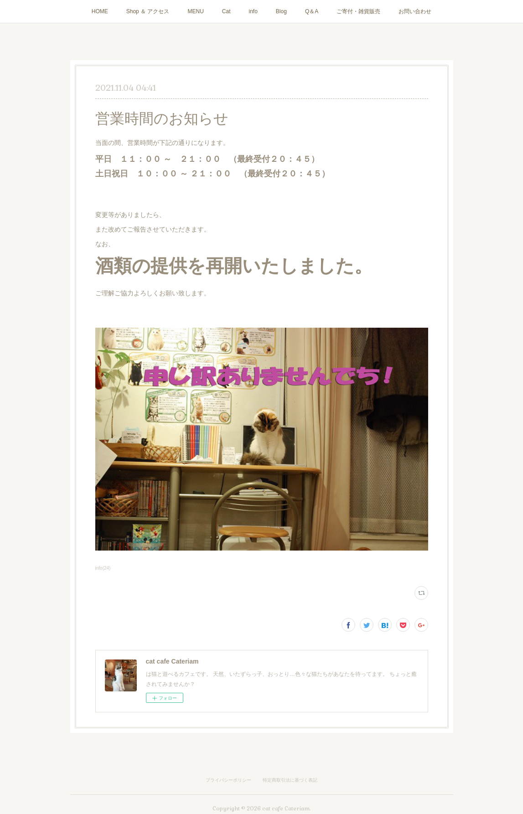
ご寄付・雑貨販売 (358, 11)
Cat (226, 11)
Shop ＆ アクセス (148, 11)
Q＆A (311, 11)
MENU (195, 11)
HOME (100, 11)
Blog (281, 11)
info (253, 11)
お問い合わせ (415, 11)
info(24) (103, 568)
